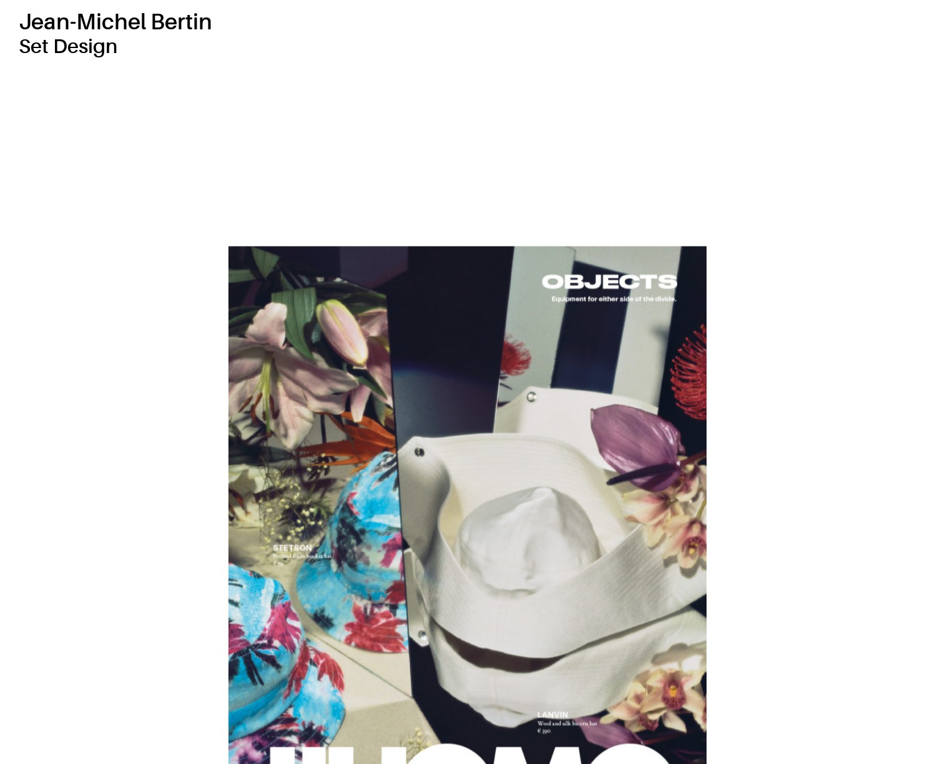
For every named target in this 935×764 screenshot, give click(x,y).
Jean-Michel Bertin (115, 22)
